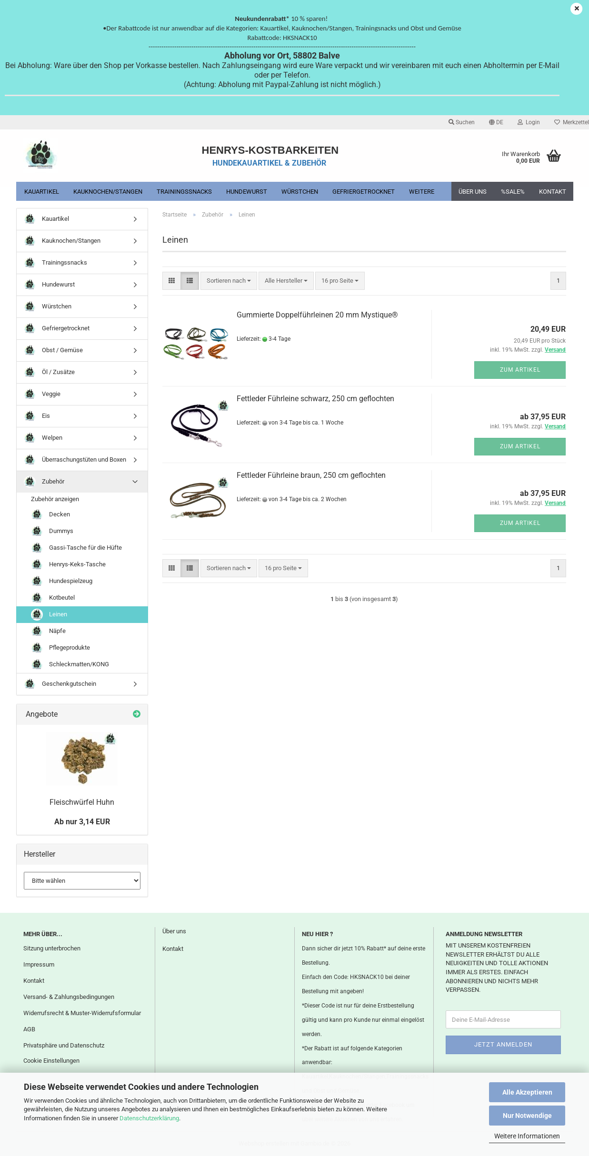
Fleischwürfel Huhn (82, 802)
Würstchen (299, 191)
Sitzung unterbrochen (51, 948)
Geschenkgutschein (60, 684)
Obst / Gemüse (53, 350)
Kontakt (552, 191)
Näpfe (48, 631)
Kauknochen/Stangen (107, 191)
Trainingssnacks (184, 191)
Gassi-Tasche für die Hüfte (76, 548)
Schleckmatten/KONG (70, 665)
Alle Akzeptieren (527, 1092)
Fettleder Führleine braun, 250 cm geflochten (311, 475)
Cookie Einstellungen (51, 1060)
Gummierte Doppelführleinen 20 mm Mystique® (317, 314)
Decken (50, 515)
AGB (29, 1029)
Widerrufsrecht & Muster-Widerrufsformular (82, 1013)
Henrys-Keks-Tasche (68, 565)
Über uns (473, 191)
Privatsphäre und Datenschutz (63, 1045)
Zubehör (44, 482)
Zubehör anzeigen (55, 499)
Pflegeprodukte (60, 648)
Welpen (43, 438)
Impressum (38, 964)
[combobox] (228, 281)
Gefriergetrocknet (363, 191)
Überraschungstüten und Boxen (75, 460)
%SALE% (513, 191)
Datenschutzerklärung (149, 1118)
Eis (37, 416)
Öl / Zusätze (49, 372)
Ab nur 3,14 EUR (82, 821)
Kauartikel (41, 191)
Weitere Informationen (527, 1136)
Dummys (52, 531)
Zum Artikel (520, 369)
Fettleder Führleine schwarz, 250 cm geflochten (315, 398)
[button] (496, 122)
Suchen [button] (462, 122)
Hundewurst (246, 191)
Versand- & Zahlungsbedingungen (68, 996)
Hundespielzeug (61, 581)
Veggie (42, 394)
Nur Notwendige (527, 1115)
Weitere (421, 191)
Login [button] (529, 122)
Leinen (49, 615)
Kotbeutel (53, 598)
